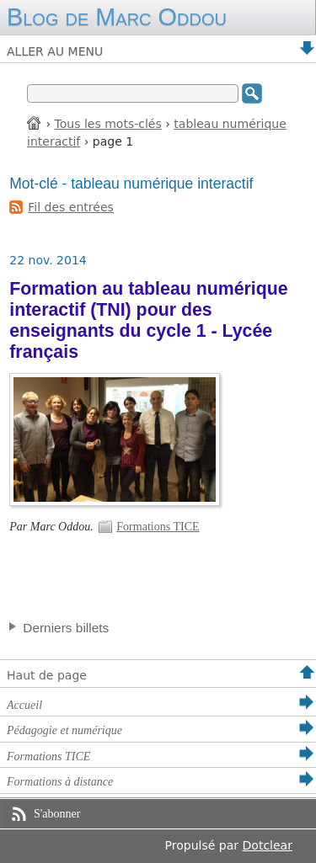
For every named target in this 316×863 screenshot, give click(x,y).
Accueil (34, 122)
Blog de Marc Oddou (117, 16)
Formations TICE (157, 526)
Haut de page (47, 675)
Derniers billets (66, 628)
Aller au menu (55, 51)
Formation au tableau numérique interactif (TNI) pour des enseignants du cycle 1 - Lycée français (148, 320)
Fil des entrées (71, 207)
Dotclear (267, 845)
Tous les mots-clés (108, 124)
